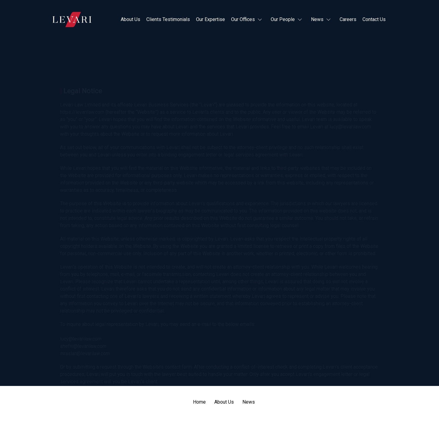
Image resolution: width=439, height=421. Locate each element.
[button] (248, 19)
